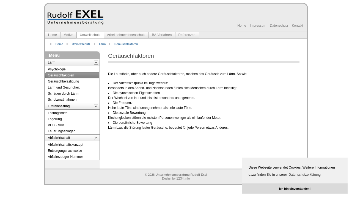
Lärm (102, 44)
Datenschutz (279, 26)
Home (241, 26)
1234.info (183, 178)
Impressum (258, 26)
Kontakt (297, 26)
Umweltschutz (81, 44)
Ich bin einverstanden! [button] (295, 188)
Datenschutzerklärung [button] (304, 175)
